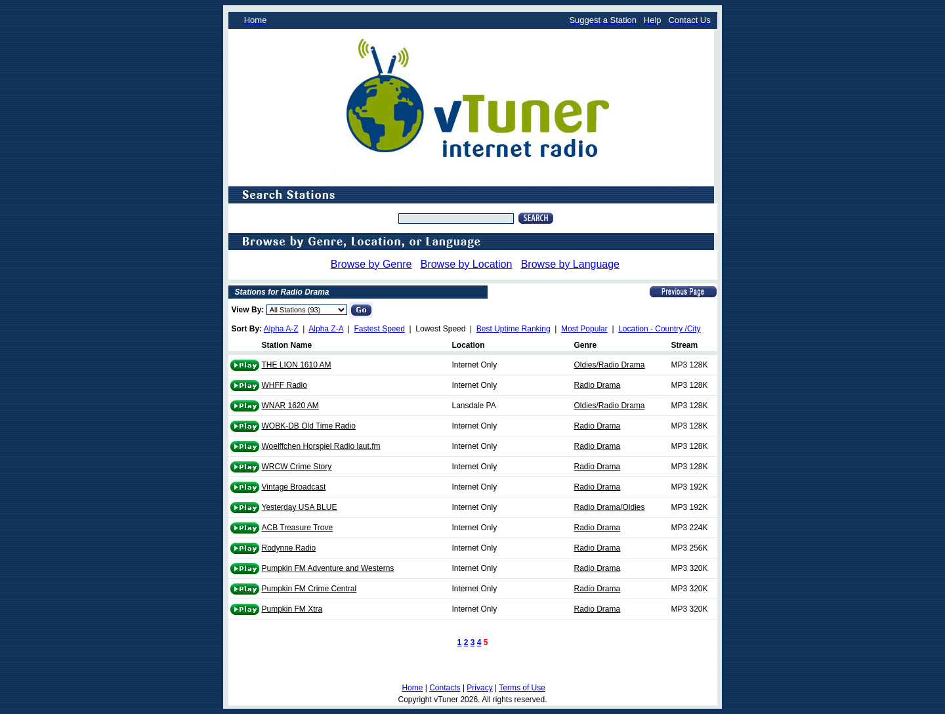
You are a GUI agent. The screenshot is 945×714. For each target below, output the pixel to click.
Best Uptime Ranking (513, 328)
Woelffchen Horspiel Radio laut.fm (321, 446)
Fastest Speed (379, 328)
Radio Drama (597, 385)
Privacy (479, 687)
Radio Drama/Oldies (609, 507)
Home (412, 687)
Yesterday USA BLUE (299, 507)
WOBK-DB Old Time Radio (309, 425)
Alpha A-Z (281, 328)
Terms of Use (522, 687)
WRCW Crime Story (297, 466)
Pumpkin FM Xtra (292, 609)
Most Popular (584, 328)
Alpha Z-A (325, 328)
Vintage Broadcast (294, 487)
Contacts (444, 687)
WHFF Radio (284, 385)
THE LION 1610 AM (296, 364)
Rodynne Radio (289, 548)
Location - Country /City (659, 328)
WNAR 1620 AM (290, 405)
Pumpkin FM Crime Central (309, 588)
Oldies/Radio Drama (609, 364)
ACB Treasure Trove (297, 527)
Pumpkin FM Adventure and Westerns (328, 568)
